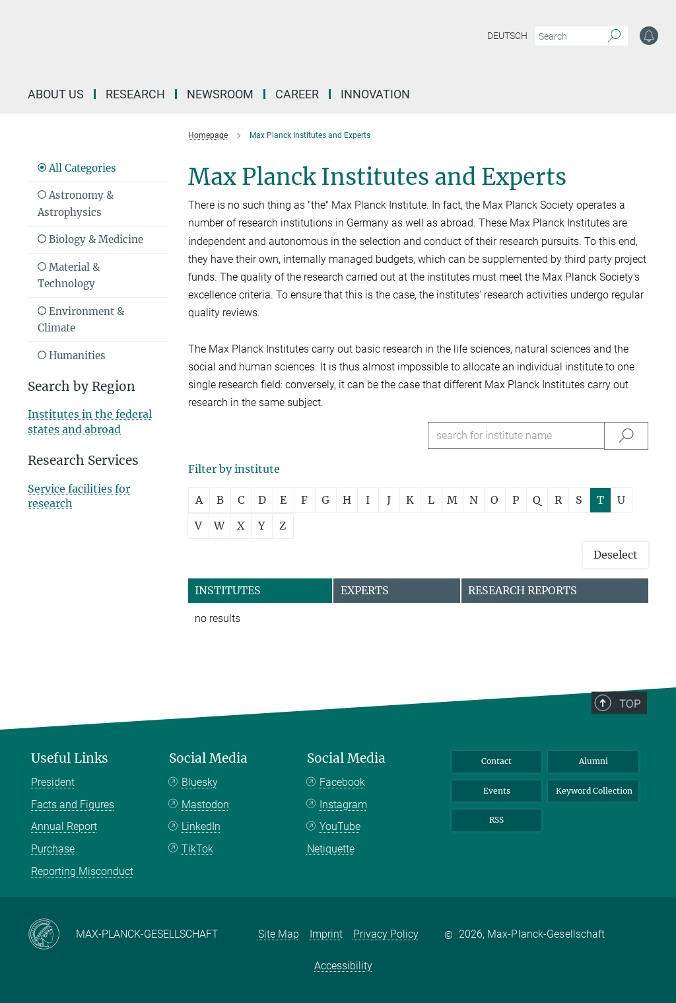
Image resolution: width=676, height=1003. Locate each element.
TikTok (197, 849)
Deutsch (507, 35)
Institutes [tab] (228, 590)
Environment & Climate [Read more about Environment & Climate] (81, 320)
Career (297, 94)
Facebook (342, 782)
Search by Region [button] (81, 386)
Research (135, 94)
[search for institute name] (516, 435)
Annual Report (64, 826)
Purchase (53, 849)
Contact (496, 761)
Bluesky (200, 782)
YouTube (340, 826)
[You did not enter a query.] (566, 36)
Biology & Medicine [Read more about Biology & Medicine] (90, 239)
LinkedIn (201, 826)
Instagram (343, 804)
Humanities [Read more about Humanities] (72, 355)
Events (496, 791)
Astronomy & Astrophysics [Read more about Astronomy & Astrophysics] (76, 204)
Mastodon (205, 804)
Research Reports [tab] (522, 590)
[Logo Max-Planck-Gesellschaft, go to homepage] (246, 46)
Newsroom (220, 94)
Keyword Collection (594, 791)
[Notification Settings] (649, 35)
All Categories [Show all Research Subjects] (77, 168)
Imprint (326, 934)
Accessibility (343, 965)
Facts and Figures (72, 804)
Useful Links (69, 758)
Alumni (593, 761)
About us (56, 94)
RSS (496, 820)
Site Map (278, 934)
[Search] (614, 36)
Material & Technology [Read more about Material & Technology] (69, 276)
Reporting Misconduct (82, 871)
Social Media (208, 758)
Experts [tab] (365, 590)
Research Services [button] (83, 460)
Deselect (615, 554)
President (53, 782)
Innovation (375, 94)
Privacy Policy (386, 934)
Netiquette (331, 849)
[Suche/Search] (626, 435)
